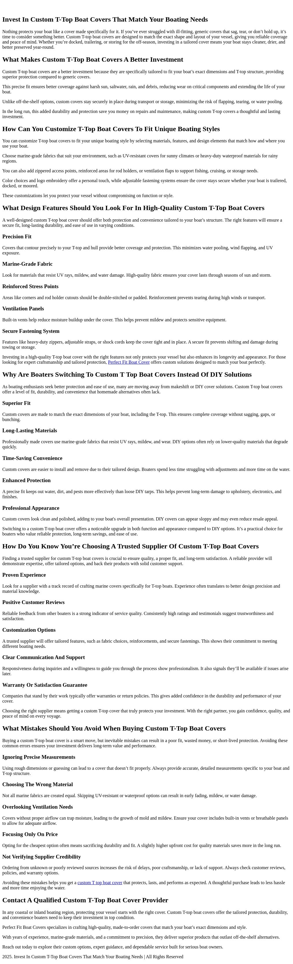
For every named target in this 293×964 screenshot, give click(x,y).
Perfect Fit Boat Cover (129, 362)
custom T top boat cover (100, 882)
